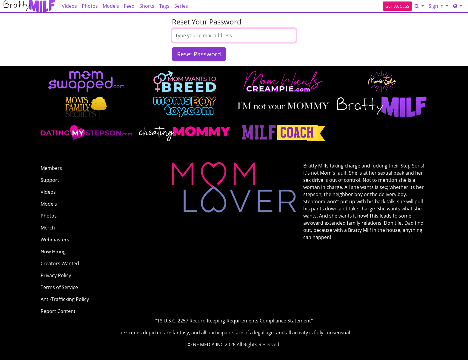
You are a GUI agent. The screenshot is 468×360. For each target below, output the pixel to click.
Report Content (58, 311)
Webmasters (55, 239)
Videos (69, 6)
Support (50, 180)
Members (51, 168)
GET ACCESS (397, 6)
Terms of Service (59, 287)
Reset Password (199, 54)
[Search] (419, 6)
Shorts (146, 6)
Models (111, 6)
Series (181, 6)
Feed (129, 6)
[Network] (457, 6)
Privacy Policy (56, 275)
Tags (164, 6)
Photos (90, 6)
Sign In (437, 6)
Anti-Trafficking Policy (65, 299)
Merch (48, 227)
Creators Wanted (60, 263)
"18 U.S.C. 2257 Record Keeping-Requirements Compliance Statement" (234, 320)
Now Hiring (53, 251)
